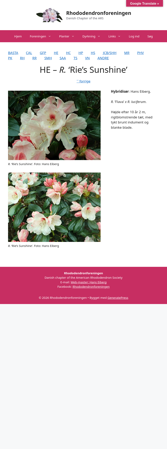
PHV (140, 52)
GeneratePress (117, 298)
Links (116, 36)
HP (80, 52)
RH (22, 58)
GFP (43, 52)
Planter (68, 36)
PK (10, 58)
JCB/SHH (109, 52)
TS (75, 58)
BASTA (13, 52)
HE (56, 52)
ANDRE (103, 58)
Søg (150, 36)
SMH (48, 58)
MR (126, 52)
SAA (63, 58)
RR (34, 58)
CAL (29, 52)
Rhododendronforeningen (98, 12)
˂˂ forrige (84, 81)
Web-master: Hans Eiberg (89, 282)
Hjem (18, 36)
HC (68, 52)
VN (87, 58)
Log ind (134, 36)
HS (93, 52)
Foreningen (42, 36)
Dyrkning (93, 36)
